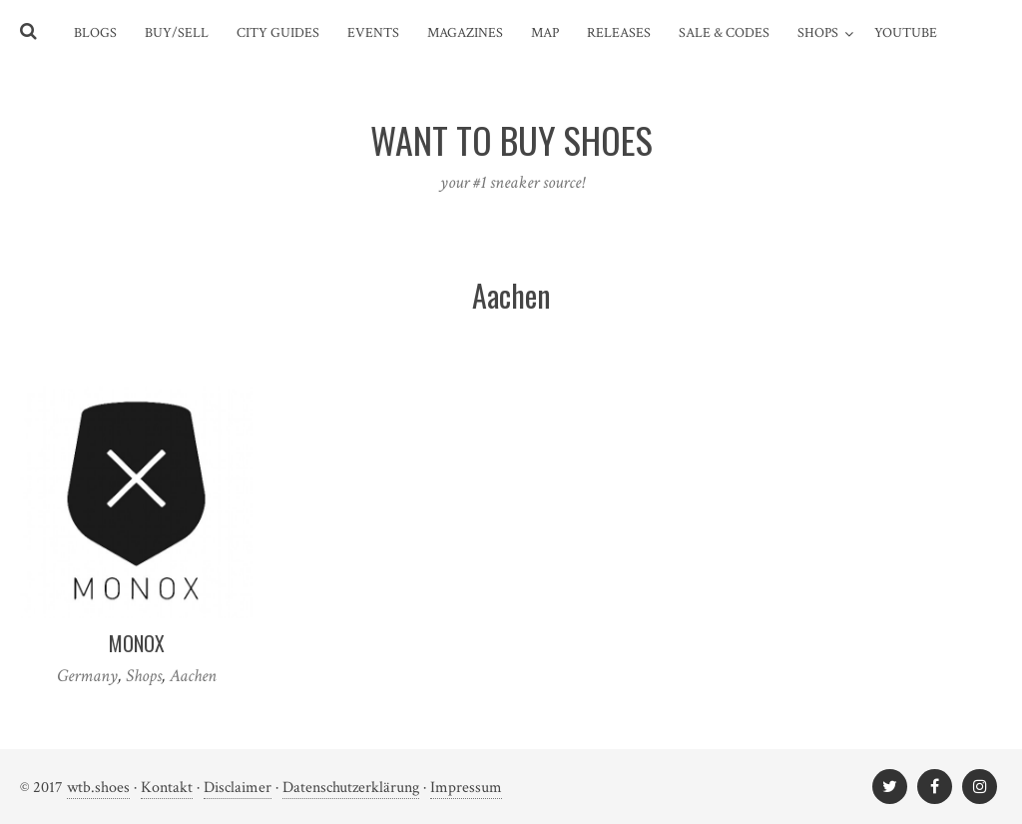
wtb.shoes (98, 787)
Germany (87, 675)
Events (373, 33)
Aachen (193, 675)
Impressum (466, 787)
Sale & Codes (724, 33)
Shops (817, 33)
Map (545, 33)
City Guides (278, 33)
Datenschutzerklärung (350, 787)
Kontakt (167, 787)
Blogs (95, 33)
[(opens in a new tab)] (136, 502)
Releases (619, 33)
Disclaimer (237, 787)
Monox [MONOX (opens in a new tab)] (137, 643)
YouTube (905, 33)
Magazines (465, 33)
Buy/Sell (177, 33)
